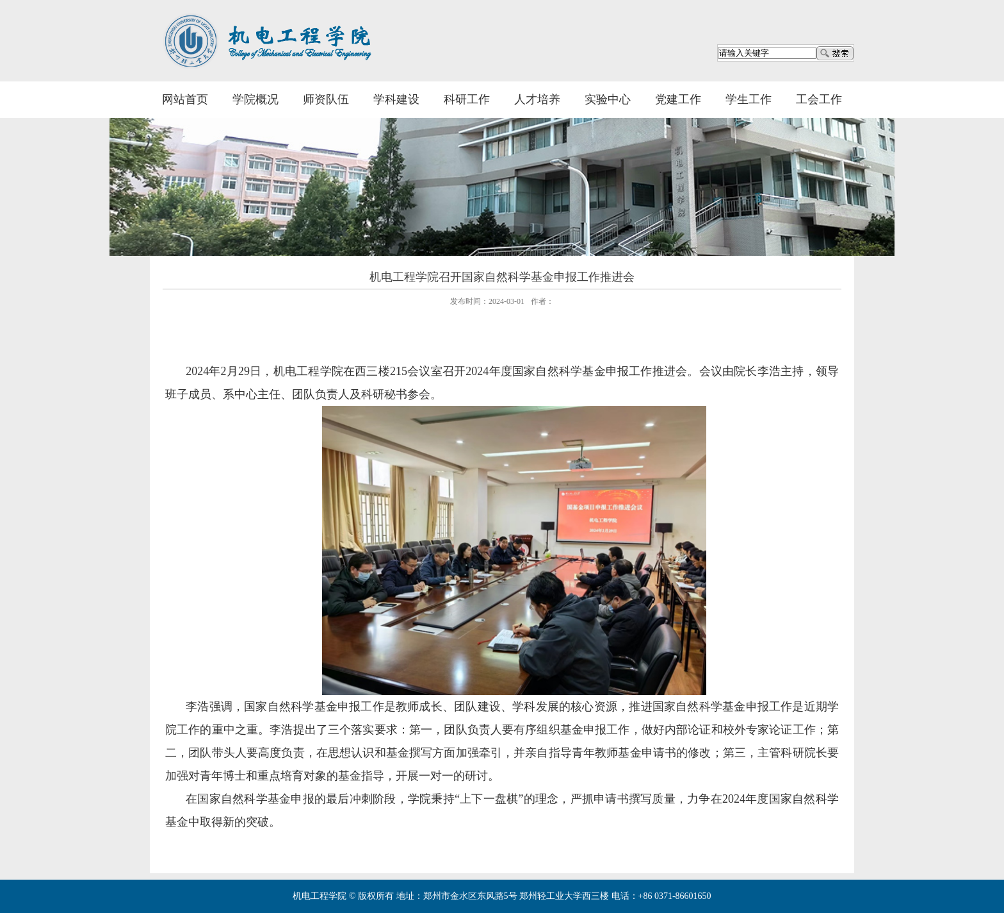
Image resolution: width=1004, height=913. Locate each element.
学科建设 (396, 99)
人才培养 (537, 99)
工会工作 (819, 99)
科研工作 (467, 99)
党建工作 (678, 99)
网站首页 (185, 99)
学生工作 (748, 99)
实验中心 (608, 99)
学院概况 (255, 99)
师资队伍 (326, 99)
